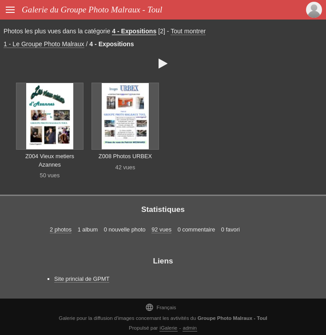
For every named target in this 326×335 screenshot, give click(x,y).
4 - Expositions (134, 31)
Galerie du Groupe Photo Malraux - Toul (92, 9)
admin (190, 328)
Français (160, 307)
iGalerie (169, 328)
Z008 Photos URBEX (125, 156)
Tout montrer (188, 31)
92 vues (161, 229)
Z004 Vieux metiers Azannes (49, 160)
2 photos (61, 229)
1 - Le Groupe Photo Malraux (44, 44)
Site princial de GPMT (81, 278)
